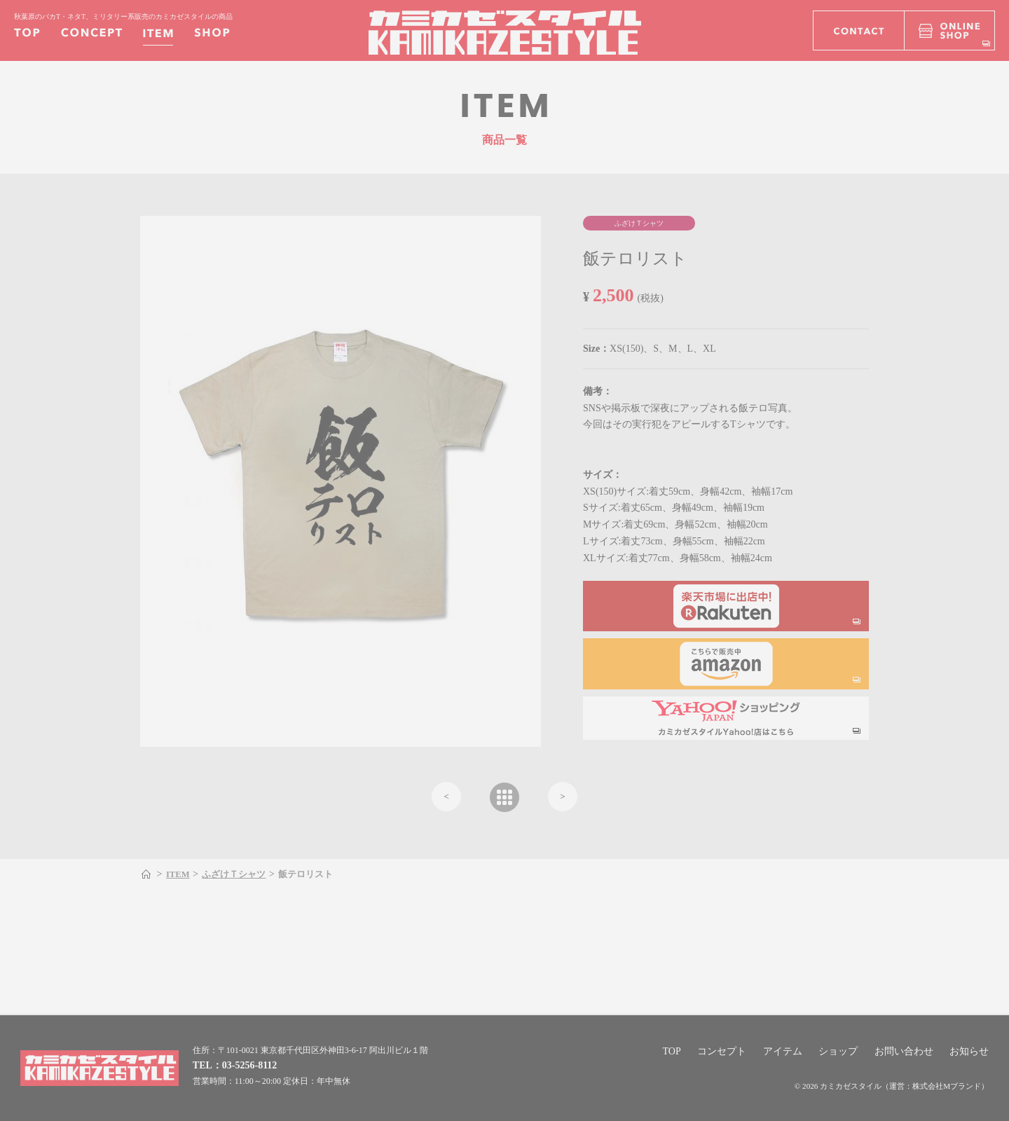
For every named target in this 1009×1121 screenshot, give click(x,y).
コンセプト (721, 1051)
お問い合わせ (903, 1051)
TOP (671, 1051)
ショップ (838, 1051)
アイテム (782, 1051)
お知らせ (969, 1051)
